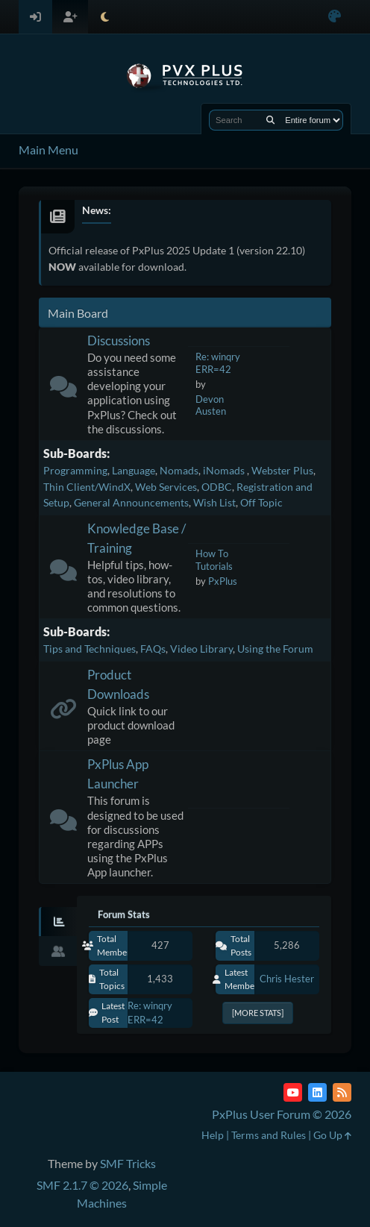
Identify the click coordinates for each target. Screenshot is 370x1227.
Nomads (179, 470)
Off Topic (261, 502)
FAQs (153, 648)
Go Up (332, 1135)
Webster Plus (282, 470)
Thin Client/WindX (87, 486)
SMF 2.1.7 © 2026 (82, 1185)
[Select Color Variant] (334, 17)
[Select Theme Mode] (105, 17)
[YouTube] (292, 1092)
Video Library (201, 648)
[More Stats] (257, 1012)
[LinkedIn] (317, 1092)
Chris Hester (287, 979)
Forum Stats (124, 914)
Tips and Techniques (89, 648)
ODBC (216, 486)
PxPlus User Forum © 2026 (281, 1114)
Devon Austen (210, 405)
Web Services (166, 486)
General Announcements (131, 502)
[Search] (270, 120)
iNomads (225, 470)
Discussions (118, 340)
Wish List (214, 502)
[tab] (58, 922)
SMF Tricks (128, 1163)
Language (133, 470)
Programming (75, 470)
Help (212, 1135)
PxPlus (222, 581)
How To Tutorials (214, 559)
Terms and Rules (268, 1135)
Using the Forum (275, 648)
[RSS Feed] (342, 1092)
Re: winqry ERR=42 (217, 363)
